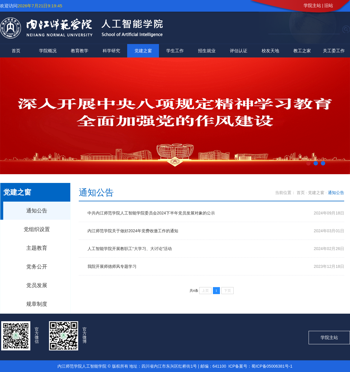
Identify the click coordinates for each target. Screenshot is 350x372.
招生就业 (207, 50)
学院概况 (48, 50)
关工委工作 (334, 50)
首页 (16, 50)
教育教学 (79, 50)
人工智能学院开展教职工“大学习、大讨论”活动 (130, 248)
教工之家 (302, 50)
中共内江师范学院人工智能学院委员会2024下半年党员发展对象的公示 (151, 213)
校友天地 (270, 50)
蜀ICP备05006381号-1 (271, 366)
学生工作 (175, 50)
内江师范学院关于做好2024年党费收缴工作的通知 (133, 230)
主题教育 (36, 248)
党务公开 (36, 267)
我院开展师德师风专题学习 (112, 266)
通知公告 (36, 211)
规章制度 (36, 304)
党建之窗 (143, 50)
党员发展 (36, 285)
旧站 (328, 5)
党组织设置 (37, 229)
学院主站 (312, 5)
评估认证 (238, 50)
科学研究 (111, 50)
